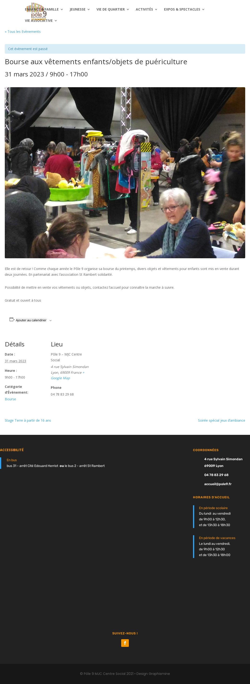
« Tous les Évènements (23, 31)
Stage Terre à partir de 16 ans (28, 420)
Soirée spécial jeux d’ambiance (221, 420)
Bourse (10, 399)
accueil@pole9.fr (218, 484)
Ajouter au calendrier (31, 320)
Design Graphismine (153, 673)
